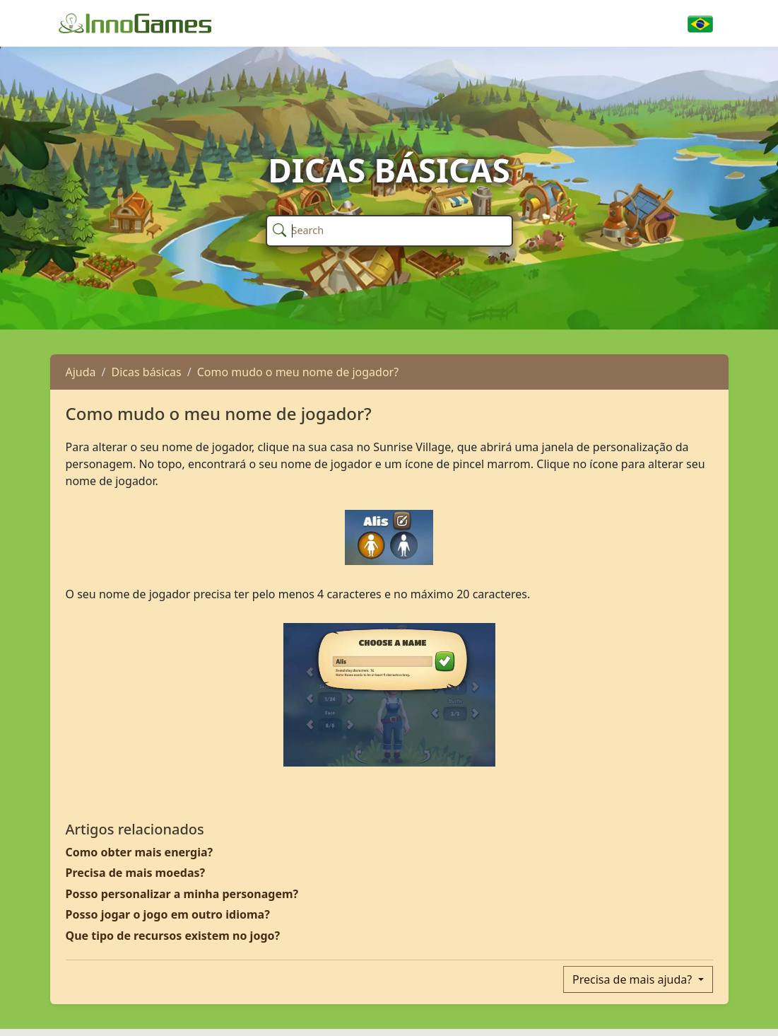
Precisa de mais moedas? (136, 872)
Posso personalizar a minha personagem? (182, 894)
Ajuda (81, 372)
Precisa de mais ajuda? (633, 979)
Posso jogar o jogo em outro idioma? (168, 914)
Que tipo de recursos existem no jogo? (173, 935)
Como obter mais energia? (139, 852)
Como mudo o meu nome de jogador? (298, 372)
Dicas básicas (147, 372)
